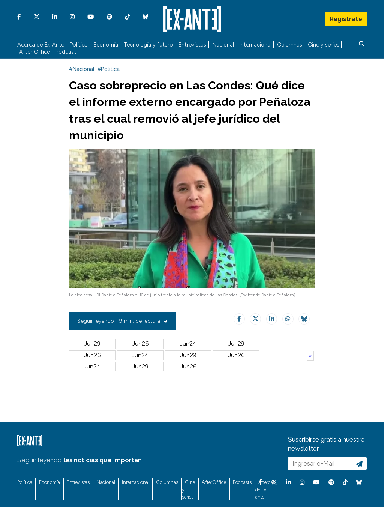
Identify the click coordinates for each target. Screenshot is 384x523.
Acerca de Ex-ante (264, 502)
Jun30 (188, 378)
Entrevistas (192, 43)
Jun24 (188, 356)
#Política (108, 82)
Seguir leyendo (39, 472)
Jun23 (236, 356)
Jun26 (140, 356)
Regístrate (346, 17)
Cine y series (323, 43)
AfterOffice (214, 495)
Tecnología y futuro (148, 43)
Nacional (223, 43)
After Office (34, 51)
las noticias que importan (103, 472)
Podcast (66, 51)
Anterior (310, 368)
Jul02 (92, 378)
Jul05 (140, 367)
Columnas (289, 43)
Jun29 (92, 356)
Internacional (256, 43)
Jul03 (236, 367)
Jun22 (92, 367)
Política (79, 43)
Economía (105, 43)
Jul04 (188, 367)
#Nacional (81, 82)
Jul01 (140, 378)
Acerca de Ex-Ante (40, 43)
